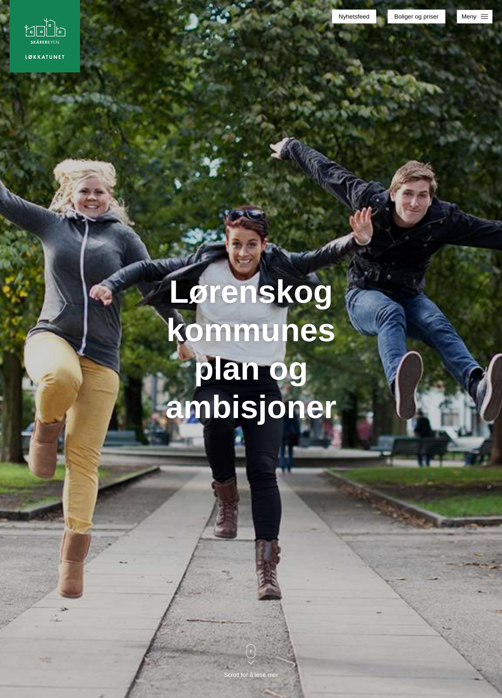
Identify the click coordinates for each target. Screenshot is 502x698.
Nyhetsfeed (354, 16)
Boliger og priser (416, 16)
